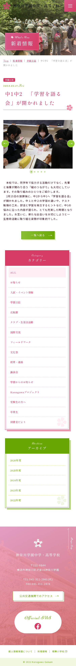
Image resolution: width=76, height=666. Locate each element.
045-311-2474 (41, 584)
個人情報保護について (20, 651)
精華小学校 (58, 651)
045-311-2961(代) (41, 579)
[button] (5, 143)
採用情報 (42, 651)
